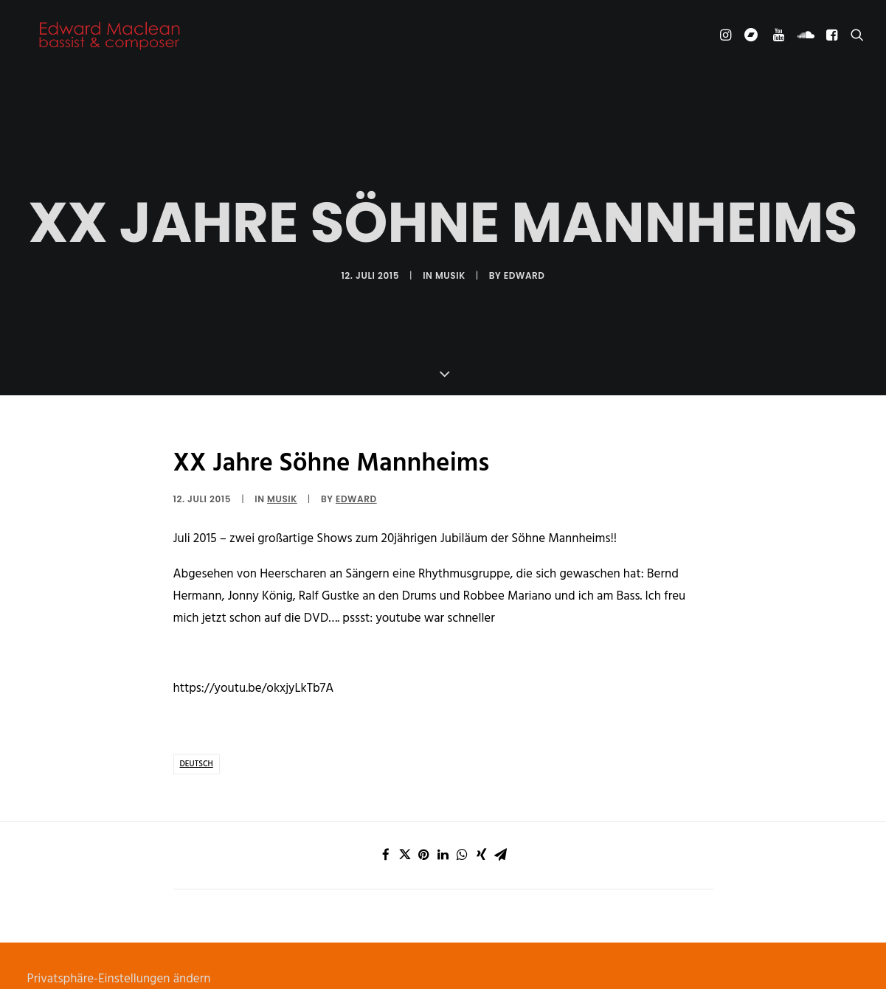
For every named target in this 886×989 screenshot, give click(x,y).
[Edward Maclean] (110, 38)
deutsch (196, 725)
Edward (524, 256)
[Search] (854, 38)
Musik (450, 256)
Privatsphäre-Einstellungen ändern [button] (119, 940)
